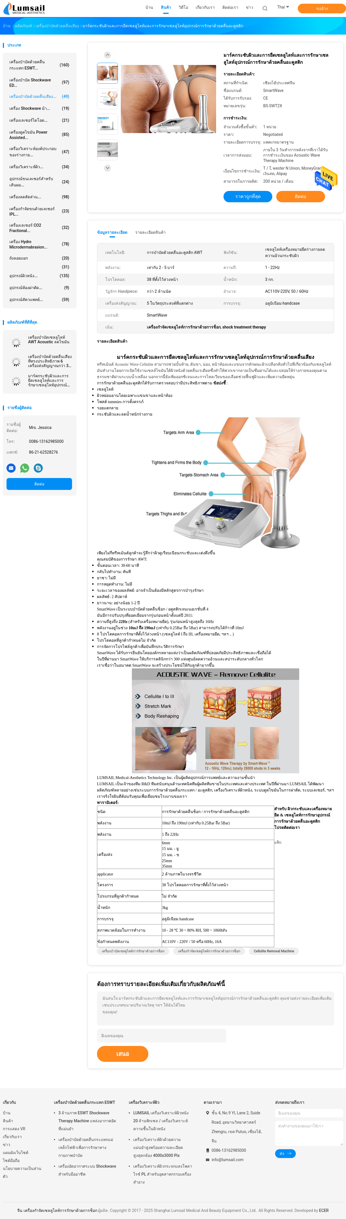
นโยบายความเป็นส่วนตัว (22, 1172)
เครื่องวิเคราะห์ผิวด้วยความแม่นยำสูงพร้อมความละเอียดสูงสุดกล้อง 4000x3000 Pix (158, 1147)
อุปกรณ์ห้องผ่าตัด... (39, 287)
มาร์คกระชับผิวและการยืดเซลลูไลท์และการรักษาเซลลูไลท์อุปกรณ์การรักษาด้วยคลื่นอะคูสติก (49, 380)
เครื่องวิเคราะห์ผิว (144, 1102)
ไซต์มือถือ (11, 1160)
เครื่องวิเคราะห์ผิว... (39, 167)
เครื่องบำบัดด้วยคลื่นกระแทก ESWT (84, 1102)
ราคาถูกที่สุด (248, 196)
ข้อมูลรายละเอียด (112, 232)
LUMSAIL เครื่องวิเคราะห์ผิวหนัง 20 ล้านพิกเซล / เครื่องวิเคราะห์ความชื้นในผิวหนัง (161, 1121)
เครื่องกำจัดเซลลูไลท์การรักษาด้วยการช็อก (209, 951)
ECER (324, 1210)
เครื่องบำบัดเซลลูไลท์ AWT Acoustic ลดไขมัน (48, 339)
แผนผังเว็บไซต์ (15, 1152)
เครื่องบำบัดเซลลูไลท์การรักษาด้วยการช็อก (133, 951)
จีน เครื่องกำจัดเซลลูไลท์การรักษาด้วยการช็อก (57, 1210)
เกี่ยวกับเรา (12, 1136)
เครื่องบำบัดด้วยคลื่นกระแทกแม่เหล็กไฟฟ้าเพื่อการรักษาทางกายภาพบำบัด (85, 1147)
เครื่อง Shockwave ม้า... (39, 108)
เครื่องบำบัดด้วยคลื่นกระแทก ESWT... (39, 65)
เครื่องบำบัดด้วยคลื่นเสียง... (39, 96)
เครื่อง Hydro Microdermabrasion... (39, 244)
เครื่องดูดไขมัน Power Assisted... (39, 135)
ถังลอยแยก (39, 258)
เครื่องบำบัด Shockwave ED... (39, 83)
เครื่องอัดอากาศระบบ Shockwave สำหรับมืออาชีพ (87, 1170)
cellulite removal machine (274, 951)
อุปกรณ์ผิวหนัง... (39, 276)
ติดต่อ (39, 484)
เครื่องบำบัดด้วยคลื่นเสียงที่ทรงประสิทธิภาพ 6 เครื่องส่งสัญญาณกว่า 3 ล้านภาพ (50, 361)
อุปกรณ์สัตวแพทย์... (39, 299)
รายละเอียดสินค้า (150, 232)
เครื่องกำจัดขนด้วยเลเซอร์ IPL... (39, 211)
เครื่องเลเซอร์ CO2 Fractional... (39, 228)
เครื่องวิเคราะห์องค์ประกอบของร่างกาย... (39, 151)
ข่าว (6, 1144)
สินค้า (8, 1121)
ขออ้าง (322, 8)
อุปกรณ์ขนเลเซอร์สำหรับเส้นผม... (39, 181)
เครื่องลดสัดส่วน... (39, 197)
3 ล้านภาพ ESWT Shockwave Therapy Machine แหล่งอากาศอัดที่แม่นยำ (87, 1121)
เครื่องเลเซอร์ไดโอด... (39, 120)
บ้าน (6, 1113)
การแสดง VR (14, 1129)
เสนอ (122, 1053)
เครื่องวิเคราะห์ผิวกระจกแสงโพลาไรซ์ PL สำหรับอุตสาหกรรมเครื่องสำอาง (162, 1174)
